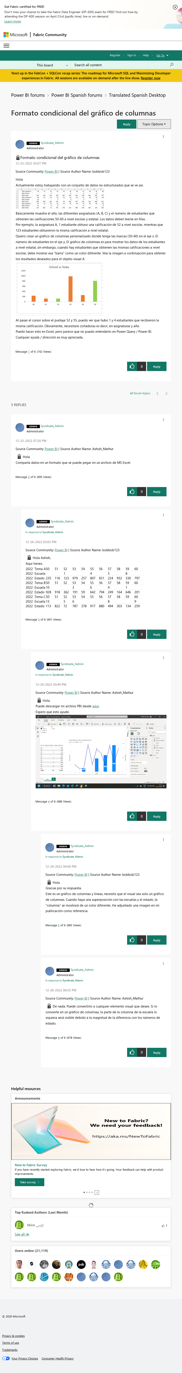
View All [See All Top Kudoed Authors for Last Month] (22, 1234)
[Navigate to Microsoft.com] (15, 34)
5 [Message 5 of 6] (59, 925)
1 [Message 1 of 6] (29, 351)
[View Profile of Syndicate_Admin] (52, 142)
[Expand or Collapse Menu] (6, 45)
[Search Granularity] (52, 65)
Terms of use (10, 1342)
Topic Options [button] (152, 124)
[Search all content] (124, 65)
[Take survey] (29, 1182)
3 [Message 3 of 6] (39, 619)
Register (115, 55)
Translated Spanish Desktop (137, 95)
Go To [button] (161, 55)
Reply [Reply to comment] (157, 491)
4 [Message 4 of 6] (49, 801)
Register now (150, 78)
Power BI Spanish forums (76, 95)
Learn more (12, 21)
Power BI (51, 171)
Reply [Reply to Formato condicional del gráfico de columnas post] (157, 366)
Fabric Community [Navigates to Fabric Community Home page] (50, 34)
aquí (95, 706)
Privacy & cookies (13, 1336)
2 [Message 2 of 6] (29, 477)
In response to (44, 532)
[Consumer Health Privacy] (58, 1358)
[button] (126, 124)
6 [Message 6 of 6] (59, 1037)
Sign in (131, 55)
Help (146, 55)
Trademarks (9, 1350)
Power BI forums (28, 95)
